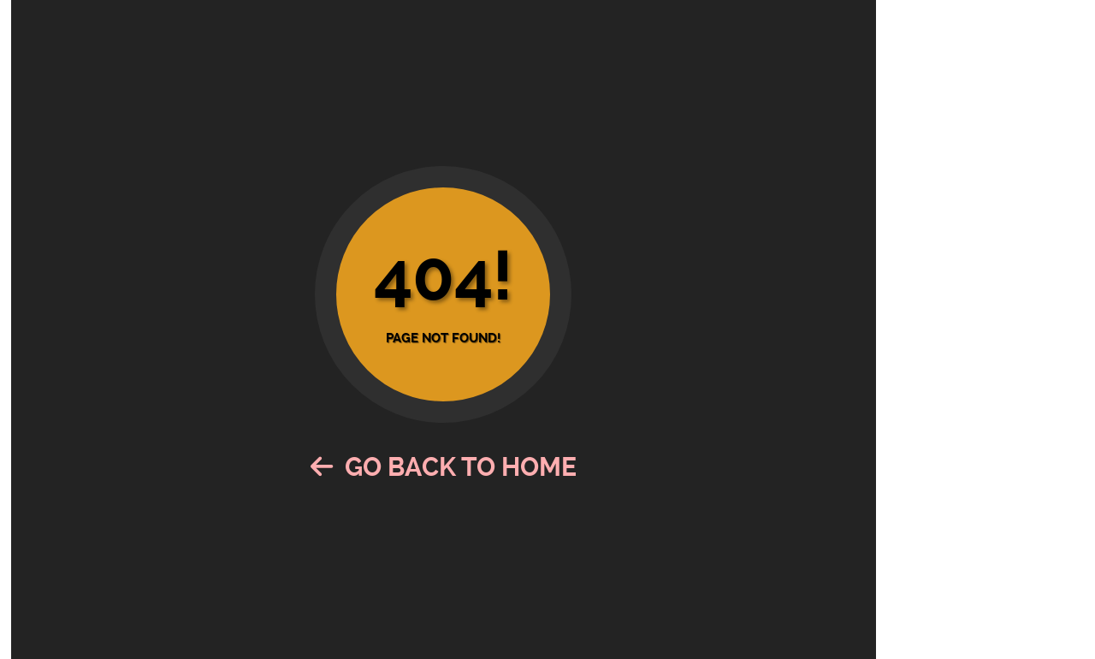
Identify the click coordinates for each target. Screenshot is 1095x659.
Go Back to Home (444, 467)
